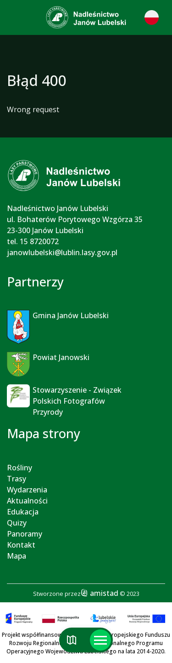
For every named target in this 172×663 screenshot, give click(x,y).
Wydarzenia (27, 490)
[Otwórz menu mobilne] (100, 640)
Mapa (16, 556)
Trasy (16, 479)
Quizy (17, 523)
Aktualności (27, 501)
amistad (99, 593)
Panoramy (24, 534)
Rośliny (19, 468)
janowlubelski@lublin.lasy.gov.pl (62, 252)
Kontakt (21, 545)
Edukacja (23, 512)
